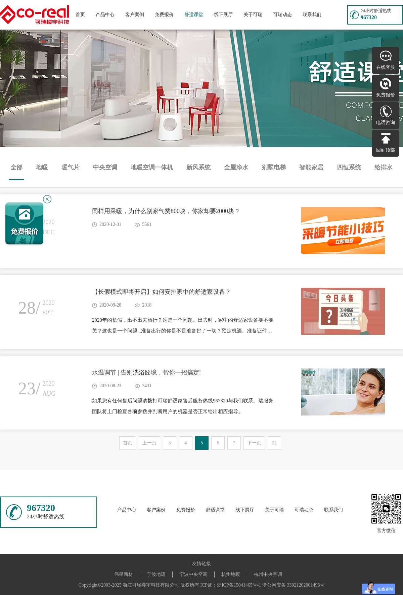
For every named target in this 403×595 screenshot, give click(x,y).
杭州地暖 (230, 574)
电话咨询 (385, 122)
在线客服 (385, 67)
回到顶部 (385, 150)
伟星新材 (123, 574)
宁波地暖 (156, 574)
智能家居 (311, 167)
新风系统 (198, 167)
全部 (16, 167)
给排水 (383, 167)
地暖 (42, 167)
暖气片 (70, 167)
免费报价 (164, 14)
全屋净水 (236, 167)
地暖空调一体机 (152, 167)
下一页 (254, 442)
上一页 (149, 442)
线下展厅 (223, 14)
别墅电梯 (274, 167)
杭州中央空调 (268, 574)
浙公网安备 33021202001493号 (293, 585)
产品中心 (105, 14)
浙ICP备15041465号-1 (239, 585)
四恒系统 (349, 167)
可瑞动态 (282, 14)
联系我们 (312, 14)
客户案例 (134, 14)
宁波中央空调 (193, 574)
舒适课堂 (193, 14)
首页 (80, 14)
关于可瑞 (252, 14)
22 (274, 442)
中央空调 (105, 167)
